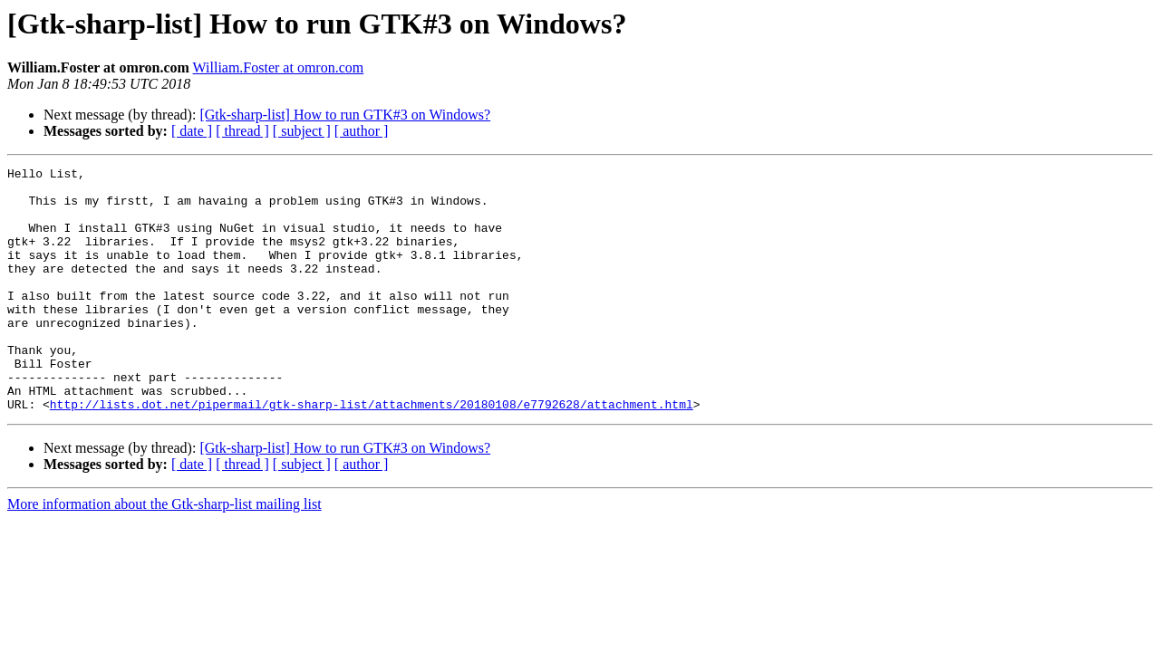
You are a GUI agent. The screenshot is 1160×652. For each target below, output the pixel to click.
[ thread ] (242, 131)
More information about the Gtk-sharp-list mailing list (164, 553)
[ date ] (191, 131)
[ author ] (361, 131)
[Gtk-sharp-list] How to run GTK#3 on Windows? (344, 114)
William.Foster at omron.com (278, 67)
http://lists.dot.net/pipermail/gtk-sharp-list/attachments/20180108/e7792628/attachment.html (371, 453)
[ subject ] (302, 131)
